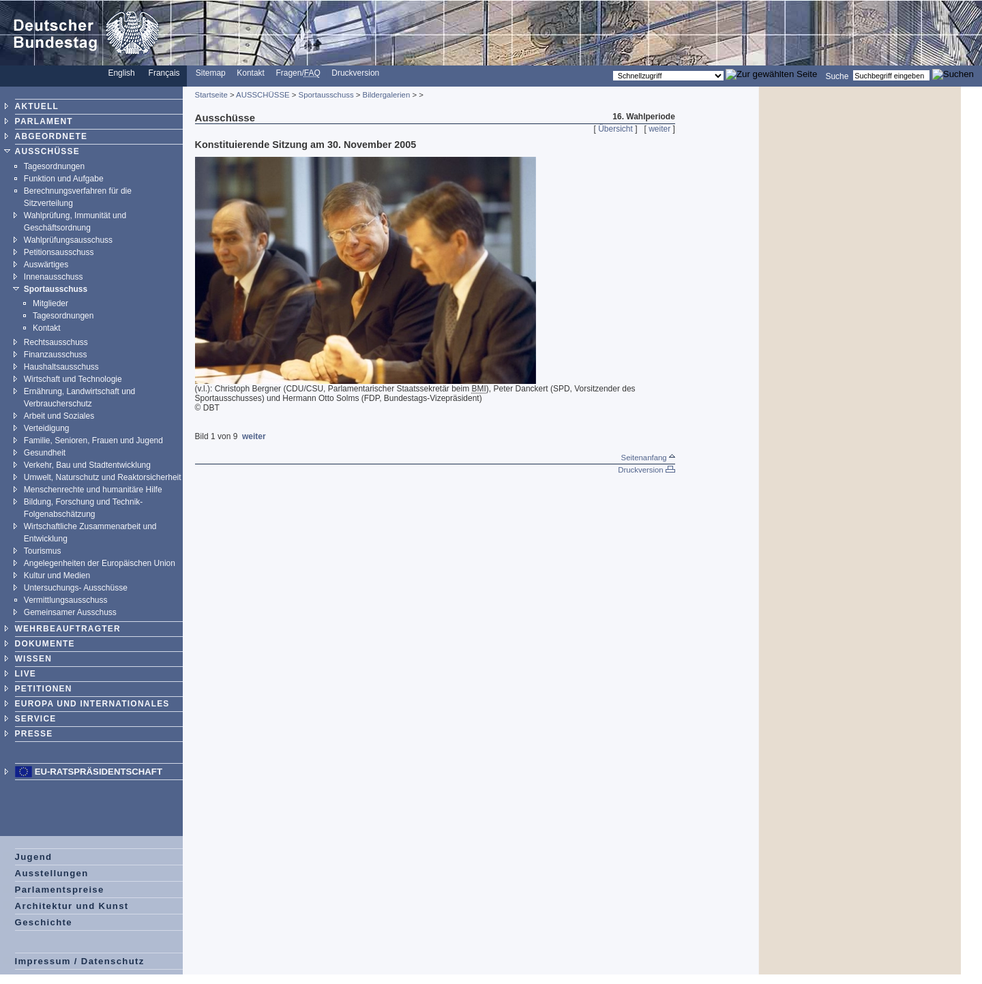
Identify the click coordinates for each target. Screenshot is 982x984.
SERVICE (36, 719)
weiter (659, 129)
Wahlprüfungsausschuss (68, 240)
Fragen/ (298, 73)
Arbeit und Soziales (59, 416)
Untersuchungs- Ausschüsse (76, 588)
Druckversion (355, 73)
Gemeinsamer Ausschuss (70, 612)
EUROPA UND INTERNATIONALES (92, 704)
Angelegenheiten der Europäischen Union (99, 563)
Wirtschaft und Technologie (73, 379)
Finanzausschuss (55, 354)
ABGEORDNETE (51, 136)
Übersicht (615, 129)
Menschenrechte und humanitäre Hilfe (93, 489)
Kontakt (251, 73)
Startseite (211, 95)
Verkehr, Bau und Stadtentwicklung (87, 465)
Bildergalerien (387, 95)
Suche (836, 75)
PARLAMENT (44, 121)
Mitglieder (50, 303)
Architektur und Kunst (72, 906)
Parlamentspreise (59, 889)
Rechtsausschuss (56, 342)
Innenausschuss (53, 277)
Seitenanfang (648, 457)
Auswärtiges (46, 264)
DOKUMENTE (45, 643)
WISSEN (34, 659)
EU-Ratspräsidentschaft (98, 771)
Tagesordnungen (54, 166)
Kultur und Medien (57, 575)
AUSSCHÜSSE (47, 151)
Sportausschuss (55, 289)
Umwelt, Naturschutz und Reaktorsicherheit (102, 477)
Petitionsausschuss (59, 252)
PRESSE (34, 734)
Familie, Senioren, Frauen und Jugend (93, 440)
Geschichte (43, 922)
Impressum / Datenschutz (80, 961)
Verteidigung (47, 428)
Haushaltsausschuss (61, 367)
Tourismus (42, 551)
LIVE (25, 674)
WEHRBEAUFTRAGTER (68, 628)
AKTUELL (37, 106)
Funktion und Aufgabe (64, 178)
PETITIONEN (43, 689)
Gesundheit (44, 453)
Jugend (34, 857)
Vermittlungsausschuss (66, 600)
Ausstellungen (52, 873)
